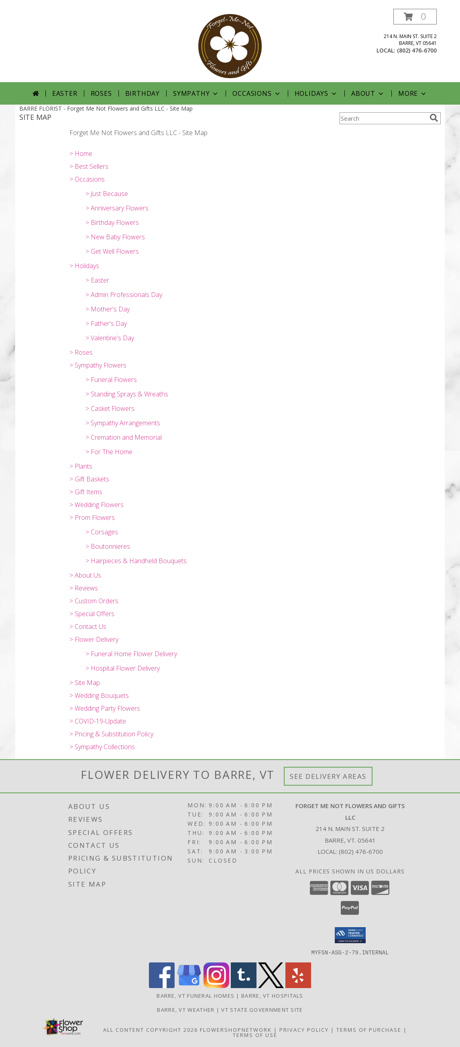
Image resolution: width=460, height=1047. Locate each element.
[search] (433, 117)
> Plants (80, 466)
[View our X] (271, 985)
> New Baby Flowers (115, 236)
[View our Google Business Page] (189, 985)
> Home (80, 153)
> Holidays (84, 265)
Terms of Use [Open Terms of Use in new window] (255, 1034)
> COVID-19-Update (97, 721)
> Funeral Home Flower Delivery (131, 653)
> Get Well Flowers (112, 251)
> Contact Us (87, 626)
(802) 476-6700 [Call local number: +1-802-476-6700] (417, 50)
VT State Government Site (262, 1009)
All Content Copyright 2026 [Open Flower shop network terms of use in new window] (150, 1029)
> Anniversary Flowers (117, 208)
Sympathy (196, 93)
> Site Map (84, 682)
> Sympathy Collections (102, 746)
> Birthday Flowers (112, 222)
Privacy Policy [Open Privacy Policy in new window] (304, 1029)
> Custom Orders (93, 600)
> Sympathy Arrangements (122, 422)
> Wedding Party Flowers (104, 708)
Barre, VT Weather (185, 1009)
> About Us (85, 575)
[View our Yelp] (298, 985)
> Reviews (83, 588)
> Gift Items (85, 491)
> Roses (81, 352)
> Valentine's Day (109, 338)
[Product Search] (383, 118)
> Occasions (87, 179)
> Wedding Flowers (96, 504)
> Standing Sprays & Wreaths (126, 394)
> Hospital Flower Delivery (122, 668)
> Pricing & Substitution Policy (111, 734)
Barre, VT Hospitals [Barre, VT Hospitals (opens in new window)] (272, 995)
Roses (101, 93)
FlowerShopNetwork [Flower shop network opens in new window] (236, 1029)
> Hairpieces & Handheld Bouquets (136, 560)
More (412, 93)
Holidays (316, 93)
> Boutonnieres (107, 546)
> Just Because (106, 193)
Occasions (256, 93)
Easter (64, 93)
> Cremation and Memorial (123, 437)
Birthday (142, 93)
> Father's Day (106, 323)
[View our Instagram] (216, 985)
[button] (415, 16)
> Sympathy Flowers (97, 365)
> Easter (97, 280)
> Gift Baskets (89, 479)
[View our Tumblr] (243, 985)
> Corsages (101, 532)
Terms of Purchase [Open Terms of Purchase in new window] (368, 1029)
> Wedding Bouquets (99, 695)
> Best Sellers (88, 166)
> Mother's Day (107, 309)
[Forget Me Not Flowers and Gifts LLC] (230, 45)
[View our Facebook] (162, 985)
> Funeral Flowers (111, 379)
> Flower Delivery (93, 639)
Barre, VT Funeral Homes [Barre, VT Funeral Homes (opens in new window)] (195, 995)
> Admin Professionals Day (123, 294)
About (368, 93)
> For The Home (108, 451)
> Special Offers (91, 613)
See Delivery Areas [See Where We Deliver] (328, 776)
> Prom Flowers (92, 517)
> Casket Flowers (109, 408)
